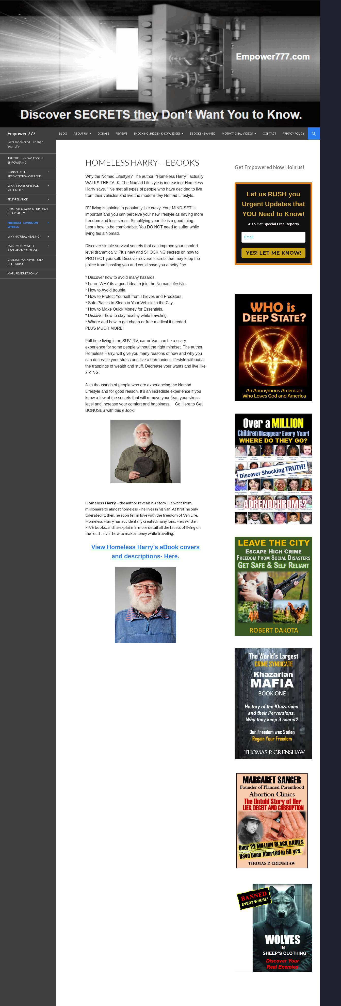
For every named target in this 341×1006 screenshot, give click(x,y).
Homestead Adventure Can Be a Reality (28, 211)
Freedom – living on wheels (23, 225)
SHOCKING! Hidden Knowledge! (157, 133)
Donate (103, 133)
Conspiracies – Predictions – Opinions (24, 174)
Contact (269, 133)
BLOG (63, 133)
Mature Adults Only (23, 273)
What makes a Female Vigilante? (23, 188)
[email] (273, 237)
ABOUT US (81, 133)
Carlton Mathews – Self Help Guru (25, 262)
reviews (121, 133)
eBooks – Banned (202, 133)
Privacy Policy (293, 133)
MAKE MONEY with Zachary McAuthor (22, 248)
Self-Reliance (18, 199)
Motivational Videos (237, 133)
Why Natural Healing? (24, 236)
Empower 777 (21, 133)
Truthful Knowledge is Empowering (25, 160)
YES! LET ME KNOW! (273, 253)
